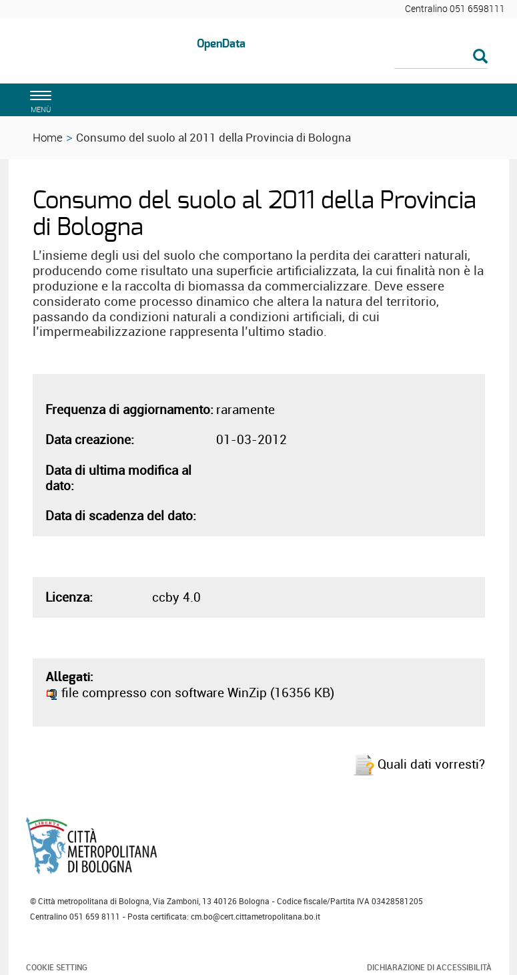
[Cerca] (441, 57)
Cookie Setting (56, 967)
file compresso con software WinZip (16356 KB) (189, 692)
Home (48, 137)
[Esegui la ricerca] (480, 57)
